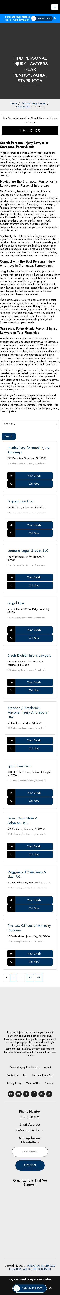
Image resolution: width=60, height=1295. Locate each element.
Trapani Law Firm (20, 501)
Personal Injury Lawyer (34, 103)
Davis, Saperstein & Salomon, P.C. (22, 820)
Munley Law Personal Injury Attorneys (28, 450)
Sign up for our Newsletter (30, 1140)
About (47, 1067)
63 (38, 977)
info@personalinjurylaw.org (30, 1130)
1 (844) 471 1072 (30, 130)
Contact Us (12, 1075)
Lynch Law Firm (19, 765)
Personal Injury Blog (42, 1075)
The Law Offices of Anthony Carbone (29, 928)
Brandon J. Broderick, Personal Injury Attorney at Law (27, 712)
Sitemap (49, 1083)
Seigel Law (15, 602)
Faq (25, 1075)
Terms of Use (33, 1083)
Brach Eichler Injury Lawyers (29, 655)
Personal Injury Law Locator (24, 1067)
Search (8, 436)
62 (29, 977)
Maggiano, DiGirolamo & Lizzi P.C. (26, 874)
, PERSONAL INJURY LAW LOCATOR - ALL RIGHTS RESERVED (32, 1267)
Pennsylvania (23, 106)
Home (13, 103)
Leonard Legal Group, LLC (28, 550)
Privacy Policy (14, 1083)
